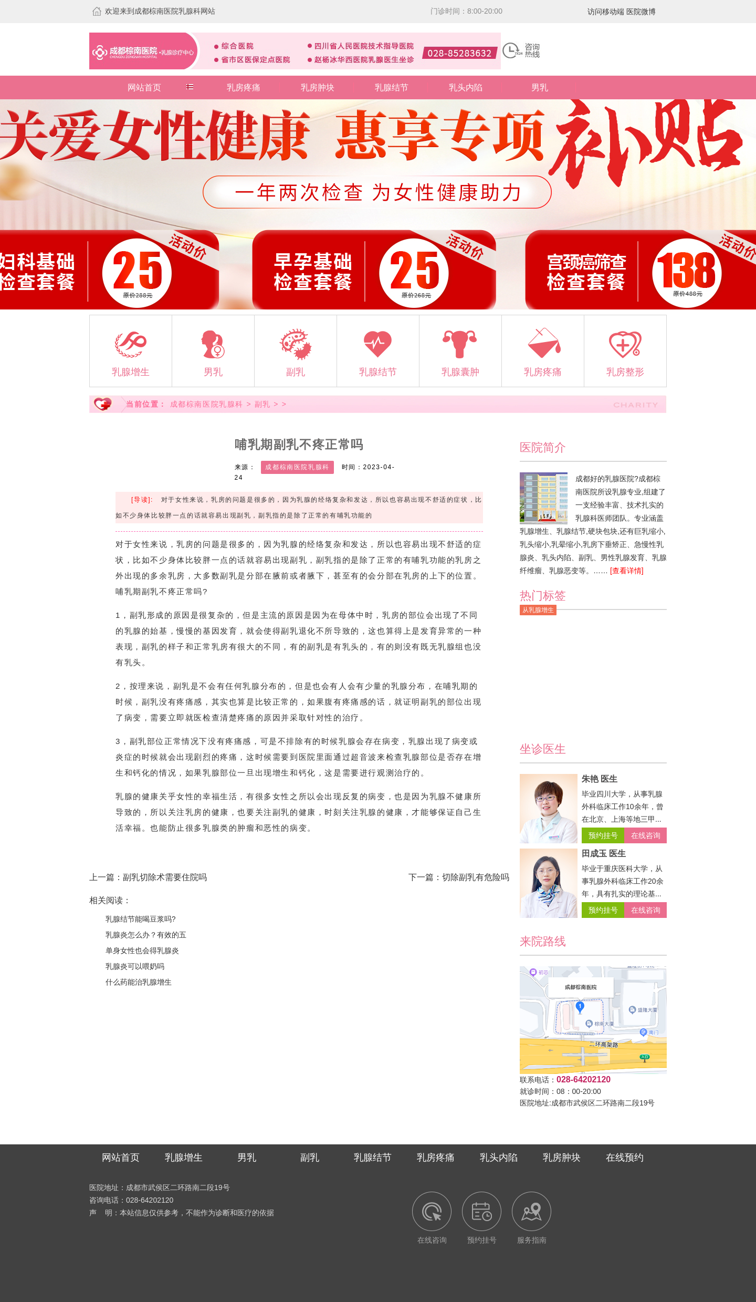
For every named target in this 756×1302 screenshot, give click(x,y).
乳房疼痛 (243, 87)
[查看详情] (627, 570)
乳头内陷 (465, 87)
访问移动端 (605, 11)
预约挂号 (603, 835)
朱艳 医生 (599, 778)
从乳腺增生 (538, 610)
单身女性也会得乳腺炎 (142, 950)
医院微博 (641, 11)
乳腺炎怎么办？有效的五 (146, 935)
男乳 (539, 87)
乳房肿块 (317, 87)
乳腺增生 (184, 1157)
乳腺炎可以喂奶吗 (135, 966)
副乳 (263, 404)
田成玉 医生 (604, 853)
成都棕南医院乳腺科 (207, 404)
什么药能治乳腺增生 (139, 982)
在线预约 (625, 1157)
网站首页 (144, 87)
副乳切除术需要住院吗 (165, 877)
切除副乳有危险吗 (475, 877)
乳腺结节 (391, 87)
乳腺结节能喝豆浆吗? (141, 919)
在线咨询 (645, 835)
